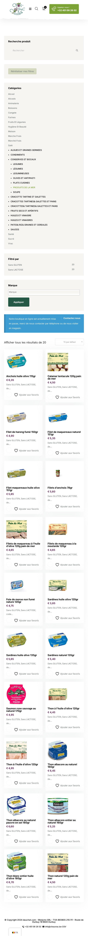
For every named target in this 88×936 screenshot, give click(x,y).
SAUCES (15, 229)
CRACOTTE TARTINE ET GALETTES (28, 196)
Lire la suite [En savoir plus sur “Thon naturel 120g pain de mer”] (50, 896)
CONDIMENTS (18, 154)
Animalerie (13, 103)
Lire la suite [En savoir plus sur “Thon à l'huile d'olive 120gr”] (50, 727)
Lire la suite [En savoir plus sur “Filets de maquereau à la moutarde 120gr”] (50, 564)
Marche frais (14, 136)
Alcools (12, 98)
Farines (12, 117)
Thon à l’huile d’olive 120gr (63, 708)
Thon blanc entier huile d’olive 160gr (20, 877)
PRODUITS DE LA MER (24, 187)
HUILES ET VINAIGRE (21, 215)
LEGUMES (18, 164)
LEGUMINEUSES (21, 173)
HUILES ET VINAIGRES (22, 220)
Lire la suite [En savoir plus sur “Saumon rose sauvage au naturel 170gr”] (9, 729)
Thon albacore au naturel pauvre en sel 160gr (21, 821)
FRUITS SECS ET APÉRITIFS (24, 210)
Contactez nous (71, 318)
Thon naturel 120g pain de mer (63, 877)
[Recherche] (77, 50)
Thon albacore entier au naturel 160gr (62, 821)
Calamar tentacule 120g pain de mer (64, 377)
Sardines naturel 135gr (61, 655)
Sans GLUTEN (15, 265)
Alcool (11, 94)
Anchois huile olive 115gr (21, 376)
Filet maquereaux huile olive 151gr (23, 489)
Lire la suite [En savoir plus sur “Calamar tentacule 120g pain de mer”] (50, 397)
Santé (11, 234)
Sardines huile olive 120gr (63, 599)
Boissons (12, 108)
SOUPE (16, 192)
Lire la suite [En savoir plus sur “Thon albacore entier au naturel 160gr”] (50, 841)
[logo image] (17, 9)
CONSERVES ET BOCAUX (23, 159)
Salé (10, 145)
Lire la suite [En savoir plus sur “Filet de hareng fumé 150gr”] (9, 450)
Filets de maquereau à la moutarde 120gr (62, 545)
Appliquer (19, 302)
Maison (11, 131)
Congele (12, 112)
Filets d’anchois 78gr (60, 487)
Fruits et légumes (17, 122)
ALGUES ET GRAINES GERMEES (26, 150)
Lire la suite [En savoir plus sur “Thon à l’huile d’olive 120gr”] (9, 782)
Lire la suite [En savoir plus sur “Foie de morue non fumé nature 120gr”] (9, 620)
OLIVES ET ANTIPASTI (24, 178)
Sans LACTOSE (15, 269)
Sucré (11, 239)
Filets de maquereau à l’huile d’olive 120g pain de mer (23, 545)
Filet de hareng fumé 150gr (22, 431)
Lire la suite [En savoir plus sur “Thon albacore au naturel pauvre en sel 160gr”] (9, 841)
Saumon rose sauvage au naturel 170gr (21, 709)
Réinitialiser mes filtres (22, 71)
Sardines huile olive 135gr (21, 655)
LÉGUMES (18, 168)
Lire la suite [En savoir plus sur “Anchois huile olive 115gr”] (9, 394)
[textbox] (44, 292)
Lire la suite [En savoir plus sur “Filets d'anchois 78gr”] (50, 506)
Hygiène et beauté (17, 126)
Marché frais (14, 140)
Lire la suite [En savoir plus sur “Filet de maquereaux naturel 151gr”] (50, 452)
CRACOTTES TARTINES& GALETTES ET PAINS (33, 201)
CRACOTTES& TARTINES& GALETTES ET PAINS (34, 206)
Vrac (10, 243)
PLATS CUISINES (21, 182)
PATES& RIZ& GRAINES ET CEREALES (29, 224)
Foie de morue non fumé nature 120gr (20, 600)
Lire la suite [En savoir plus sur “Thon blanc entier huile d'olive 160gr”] (9, 896)
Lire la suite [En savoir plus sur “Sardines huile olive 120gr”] (50, 617)
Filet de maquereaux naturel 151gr (64, 433)
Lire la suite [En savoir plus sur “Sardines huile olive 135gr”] (9, 673)
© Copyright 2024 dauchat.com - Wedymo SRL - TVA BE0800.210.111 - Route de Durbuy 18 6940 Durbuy (44, 921)
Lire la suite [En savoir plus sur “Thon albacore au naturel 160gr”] (50, 785)
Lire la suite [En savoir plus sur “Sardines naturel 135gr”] (50, 673)
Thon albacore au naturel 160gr (62, 765)
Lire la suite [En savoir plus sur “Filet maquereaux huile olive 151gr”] (9, 508)
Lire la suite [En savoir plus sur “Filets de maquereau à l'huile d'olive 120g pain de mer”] (9, 564)
